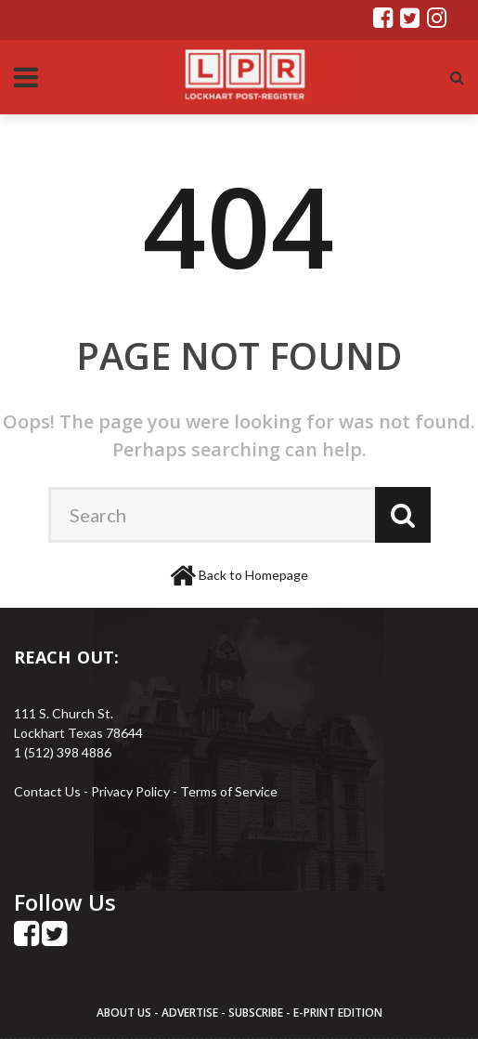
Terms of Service (229, 791)
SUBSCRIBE (257, 1012)
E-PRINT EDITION (337, 1012)
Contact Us (47, 791)
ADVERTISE (189, 1012)
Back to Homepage (253, 575)
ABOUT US (125, 1012)
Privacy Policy (132, 791)
